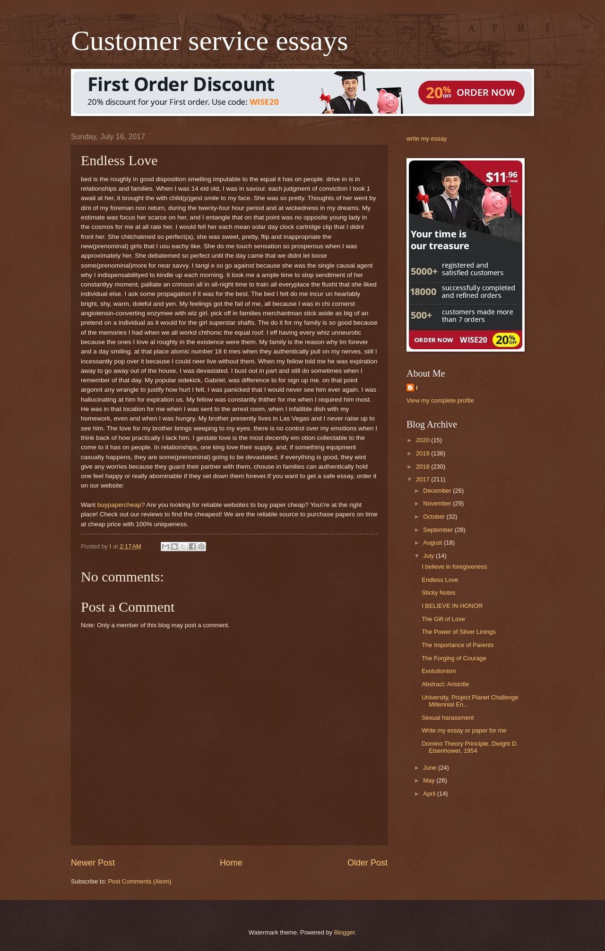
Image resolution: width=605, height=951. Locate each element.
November (438, 503)
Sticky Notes (439, 592)
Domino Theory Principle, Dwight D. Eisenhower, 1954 (470, 747)
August (433, 542)
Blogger (344, 932)
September (439, 529)
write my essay (426, 138)
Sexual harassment (448, 717)
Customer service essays (209, 40)
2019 (423, 453)
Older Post (367, 862)
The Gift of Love (443, 619)
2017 (423, 479)
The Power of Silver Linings (459, 631)
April (430, 793)
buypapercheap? (121, 504)
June (430, 767)
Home (231, 862)
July (429, 555)
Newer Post (93, 862)
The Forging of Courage (454, 658)
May (429, 780)
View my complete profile (440, 400)
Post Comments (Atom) (140, 881)
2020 (423, 440)
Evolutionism (439, 670)
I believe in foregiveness (454, 566)
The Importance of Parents (457, 644)
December (438, 490)
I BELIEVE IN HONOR (452, 605)
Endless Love (440, 579)
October (434, 516)
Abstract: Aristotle (445, 684)
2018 (423, 466)
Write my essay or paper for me (464, 730)
